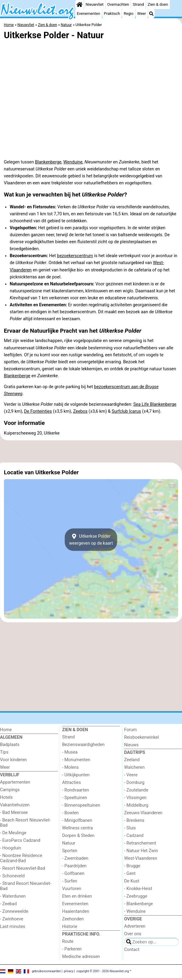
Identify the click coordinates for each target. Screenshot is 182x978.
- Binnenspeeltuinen (81, 805)
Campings (10, 789)
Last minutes (12, 926)
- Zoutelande (136, 790)
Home (6, 729)
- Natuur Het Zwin (141, 850)
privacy (68, 971)
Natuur (69, 843)
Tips (4, 752)
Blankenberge (48, 162)
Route (67, 941)
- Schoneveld (12, 876)
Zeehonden (73, 919)
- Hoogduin (10, 848)
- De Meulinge (13, 832)
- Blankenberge (138, 903)
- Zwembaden (75, 858)
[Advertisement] (91, 451)
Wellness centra (77, 828)
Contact (131, 949)
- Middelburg (136, 805)
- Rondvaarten (75, 790)
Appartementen (15, 782)
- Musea (70, 752)
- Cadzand (133, 835)
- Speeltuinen (74, 797)
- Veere (130, 775)
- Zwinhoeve (11, 919)
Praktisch (112, 13)
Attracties (71, 782)
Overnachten (118, 4)
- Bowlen (70, 812)
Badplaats (9, 744)
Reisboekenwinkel (141, 737)
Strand (138, 4)
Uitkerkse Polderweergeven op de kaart (91, 539)
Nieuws (131, 745)
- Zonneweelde (14, 911)
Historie (69, 926)
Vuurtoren (71, 888)
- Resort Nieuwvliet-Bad (22, 868)
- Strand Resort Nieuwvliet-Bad (25, 886)
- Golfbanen (73, 873)
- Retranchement (140, 843)
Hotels (6, 797)
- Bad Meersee (14, 812)
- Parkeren (72, 949)
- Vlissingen (135, 797)
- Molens (70, 767)
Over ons (132, 933)
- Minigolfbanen (77, 820)
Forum (130, 729)
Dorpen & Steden (78, 835)
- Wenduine (135, 911)
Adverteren (134, 926)
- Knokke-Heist (138, 888)
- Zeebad (8, 903)
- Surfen (69, 881)
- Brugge (132, 866)
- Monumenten (76, 759)
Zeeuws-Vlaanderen (143, 812)
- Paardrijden (74, 866)
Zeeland (132, 759)
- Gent (130, 873)
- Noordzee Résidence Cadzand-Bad (21, 858)
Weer (141, 13)
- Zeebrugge (135, 896)
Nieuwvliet (94, 4)
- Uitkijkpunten (76, 775)
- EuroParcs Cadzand (20, 840)
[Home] (79, 4)
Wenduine (73, 162)
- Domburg (134, 782)
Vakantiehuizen (15, 805)
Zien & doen (158, 4)
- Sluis (130, 828)
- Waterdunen (13, 896)
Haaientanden (75, 911)
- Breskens (134, 820)
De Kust (131, 881)
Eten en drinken (77, 896)
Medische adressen (81, 956)
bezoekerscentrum (75, 255)
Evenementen (88, 13)
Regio (128, 13)
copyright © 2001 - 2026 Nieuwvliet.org (102, 971)
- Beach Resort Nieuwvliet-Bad (25, 823)
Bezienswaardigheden (83, 744)
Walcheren (134, 767)
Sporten (69, 850)
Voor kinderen (13, 759)
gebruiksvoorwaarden (46, 971)
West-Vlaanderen (140, 858)
